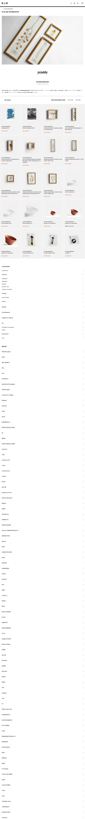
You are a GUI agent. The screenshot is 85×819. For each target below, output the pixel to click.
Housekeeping (5, 300)
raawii (3, 508)
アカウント (58, 792)
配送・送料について (6, 795)
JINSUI (3, 441)
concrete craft (5, 379)
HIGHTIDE (4, 428)
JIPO (3, 438)
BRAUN (3, 369)
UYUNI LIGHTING (6, 546)
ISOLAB (3, 433)
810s (3, 335)
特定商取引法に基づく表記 (8, 803)
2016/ (3, 330)
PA (2, 495)
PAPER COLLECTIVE (6, 497)
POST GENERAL (5, 505)
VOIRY (3, 551)
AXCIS (3, 358)
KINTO (3, 449)
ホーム (3, 792)
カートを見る (59, 795)
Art (2, 305)
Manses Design (6, 467)
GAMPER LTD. (5, 407)
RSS (30, 792)
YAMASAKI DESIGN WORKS (8, 562)
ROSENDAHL (5, 513)
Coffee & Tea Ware (7, 287)
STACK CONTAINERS (7, 528)
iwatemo (4, 436)
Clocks (3, 294)
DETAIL (3, 389)
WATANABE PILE (6, 557)
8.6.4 (3, 338)
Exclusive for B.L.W (6, 395)
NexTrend (4, 479)
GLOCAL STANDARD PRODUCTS (10, 412)
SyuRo (3, 531)
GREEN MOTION (6, 415)
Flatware (4, 281)
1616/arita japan (6, 328)
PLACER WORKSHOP (9, 9)
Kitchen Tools (5, 284)
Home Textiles (5, 292)
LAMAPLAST (5, 456)
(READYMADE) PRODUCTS (8, 510)
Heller (3, 425)
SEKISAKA (4, 521)
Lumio (3, 461)
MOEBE (3, 469)
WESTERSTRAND (6, 559)
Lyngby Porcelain (6, 464)
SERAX (3, 523)
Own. (3, 492)
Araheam (4, 353)
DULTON (4, 392)
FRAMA (3, 402)
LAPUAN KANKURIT (6, 459)
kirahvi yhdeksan (6, 451)
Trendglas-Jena (6, 541)
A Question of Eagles (7, 348)
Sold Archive (5, 313)
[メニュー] (82, 3)
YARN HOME (5, 564)
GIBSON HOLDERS (6, 410)
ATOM (33, 792)
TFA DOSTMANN (6, 533)
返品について (5, 798)
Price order (67, 100)
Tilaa (3, 539)
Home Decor (5, 271)
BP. (2, 366)
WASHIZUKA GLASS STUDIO (8, 554)
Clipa (3, 376)
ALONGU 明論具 (5, 346)
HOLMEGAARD (5, 430)
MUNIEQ (4, 477)
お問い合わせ (59, 798)
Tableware (4, 276)
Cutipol (4, 387)
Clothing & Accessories (8, 307)
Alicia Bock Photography (8, 343)
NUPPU (3, 485)
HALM (3, 420)
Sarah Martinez (6, 515)
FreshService (5, 405)
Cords (3, 382)
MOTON (4, 472)
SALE (3, 315)
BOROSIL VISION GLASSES (8, 364)
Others (3, 310)
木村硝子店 (4, 443)
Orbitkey (4, 490)
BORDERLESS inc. (6, 361)
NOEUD (3, 482)
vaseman (4, 549)
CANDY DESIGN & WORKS (8, 371)
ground (4, 418)
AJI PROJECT (5, 340)
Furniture (4, 273)
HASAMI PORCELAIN (7, 423)
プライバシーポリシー (7, 805)
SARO (3, 518)
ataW (3, 356)
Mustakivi (4, 474)
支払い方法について (6, 800)
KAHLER (3, 446)
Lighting (4, 297)
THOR (3, 536)
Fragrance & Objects (7, 302)
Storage (4, 289)
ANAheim (4, 351)
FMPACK (4, 400)
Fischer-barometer (7, 397)
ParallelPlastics (6, 500)
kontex (3, 454)
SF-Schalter (5, 526)
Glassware (4, 279)
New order (77, 100)
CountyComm (5, 384)
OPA (3, 487)
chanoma (4, 374)
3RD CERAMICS (5, 333)
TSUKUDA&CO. (5, 544)
